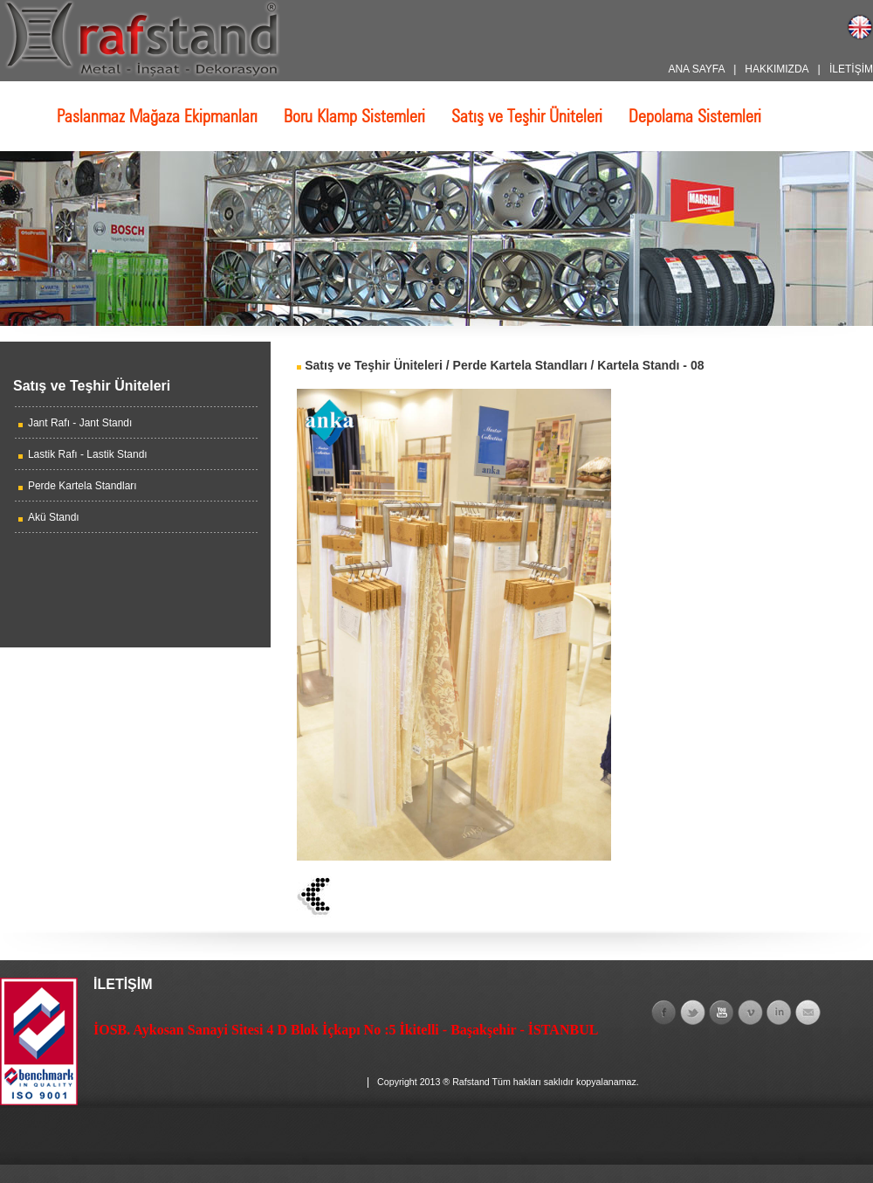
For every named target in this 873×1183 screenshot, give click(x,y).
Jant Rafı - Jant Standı (80, 423)
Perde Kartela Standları (82, 486)
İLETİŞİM (851, 69)
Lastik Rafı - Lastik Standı (88, 454)
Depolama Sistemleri (695, 116)
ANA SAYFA (696, 69)
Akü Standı (53, 517)
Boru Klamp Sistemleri (354, 116)
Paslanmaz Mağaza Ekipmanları (157, 116)
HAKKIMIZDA (776, 69)
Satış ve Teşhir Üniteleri (526, 116)
